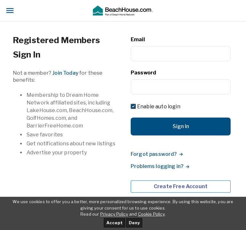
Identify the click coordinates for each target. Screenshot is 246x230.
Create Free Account (181, 186)
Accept (114, 222)
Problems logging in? (157, 166)
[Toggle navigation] (10, 10)
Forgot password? (154, 154)
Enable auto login (158, 106)
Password (143, 73)
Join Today (65, 73)
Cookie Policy (151, 214)
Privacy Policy (114, 214)
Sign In (181, 126)
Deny (134, 222)
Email (138, 39)
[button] (123, 10)
